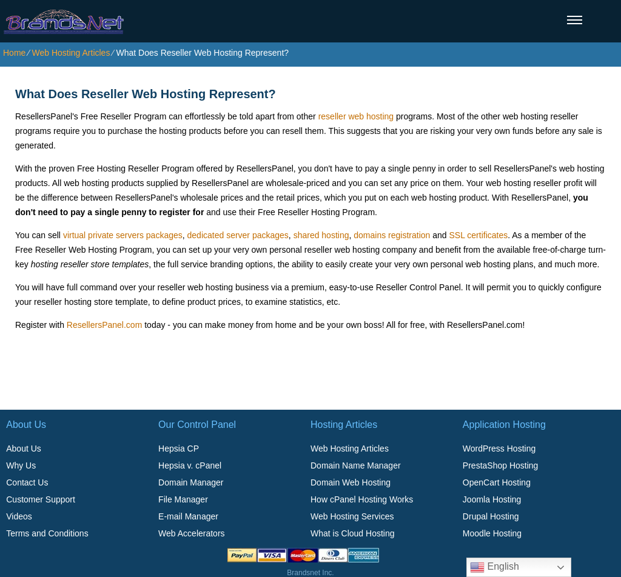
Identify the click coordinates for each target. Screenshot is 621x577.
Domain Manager (190, 482)
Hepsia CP (178, 448)
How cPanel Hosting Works (361, 499)
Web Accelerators (191, 533)
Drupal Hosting (491, 516)
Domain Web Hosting (350, 482)
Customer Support (40, 499)
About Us (23, 448)
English (494, 567)
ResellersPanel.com (105, 325)
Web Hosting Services (352, 516)
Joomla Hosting (492, 499)
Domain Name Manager (355, 465)
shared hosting (321, 235)
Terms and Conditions (47, 533)
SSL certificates (478, 235)
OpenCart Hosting (497, 482)
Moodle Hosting (492, 533)
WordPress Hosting (499, 448)
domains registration (392, 235)
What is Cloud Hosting (352, 533)
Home (14, 53)
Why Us (21, 465)
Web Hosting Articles (71, 53)
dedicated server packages (238, 235)
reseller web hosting (356, 116)
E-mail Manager (188, 516)
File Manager (183, 499)
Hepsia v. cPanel (189, 465)
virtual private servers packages (123, 235)
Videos (19, 516)
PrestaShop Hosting (501, 465)
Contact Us (27, 482)
